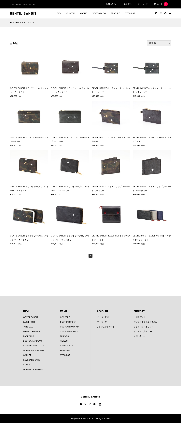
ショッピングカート (106, 327)
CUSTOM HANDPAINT (70, 327)
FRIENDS (64, 336)
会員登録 (128, 4)
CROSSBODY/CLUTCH (33, 346)
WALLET (27, 355)
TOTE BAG (28, 327)
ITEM (59, 13)
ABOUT (83, 13)
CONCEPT (65, 317)
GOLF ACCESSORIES (33, 369)
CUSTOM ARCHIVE (69, 331)
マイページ (143, 4)
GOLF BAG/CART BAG (33, 350)
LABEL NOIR (29, 322)
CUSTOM (70, 13)
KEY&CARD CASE (31, 360)
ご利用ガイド (140, 317)
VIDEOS (64, 341)
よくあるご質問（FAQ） (144, 331)
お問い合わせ (112, 4)
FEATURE (115, 13)
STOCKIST (130, 13)
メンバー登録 (103, 317)
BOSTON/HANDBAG (32, 341)
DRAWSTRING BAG (32, 331)
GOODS (27, 364)
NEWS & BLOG (99, 13)
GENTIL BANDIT (30, 317)
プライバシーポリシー (143, 327)
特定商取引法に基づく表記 (145, 322)
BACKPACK (28, 336)
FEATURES (65, 350)
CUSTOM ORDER (68, 322)
